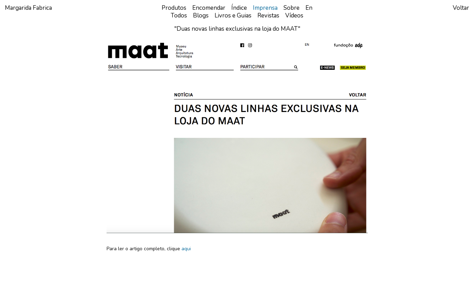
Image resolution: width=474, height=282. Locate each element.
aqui (186, 248)
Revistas (268, 16)
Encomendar (208, 8)
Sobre (291, 8)
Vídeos (294, 16)
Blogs (201, 16)
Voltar (461, 8)
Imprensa (265, 8)
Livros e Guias (233, 16)
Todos (179, 16)
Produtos (174, 8)
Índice (239, 8)
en (308, 8)
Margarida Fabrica (28, 8)
